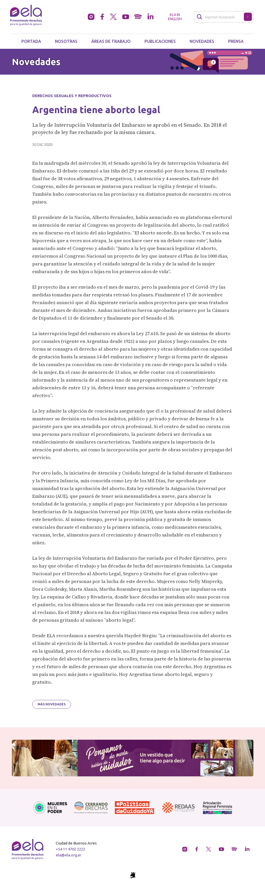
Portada (31, 41)
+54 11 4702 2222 (70, 849)
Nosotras (66, 41)
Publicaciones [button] (160, 41)
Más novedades (52, 704)
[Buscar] (220, 17)
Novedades (202, 41)
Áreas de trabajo (111, 41)
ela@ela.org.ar (68, 855)
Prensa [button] (236, 41)
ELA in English (175, 17)
